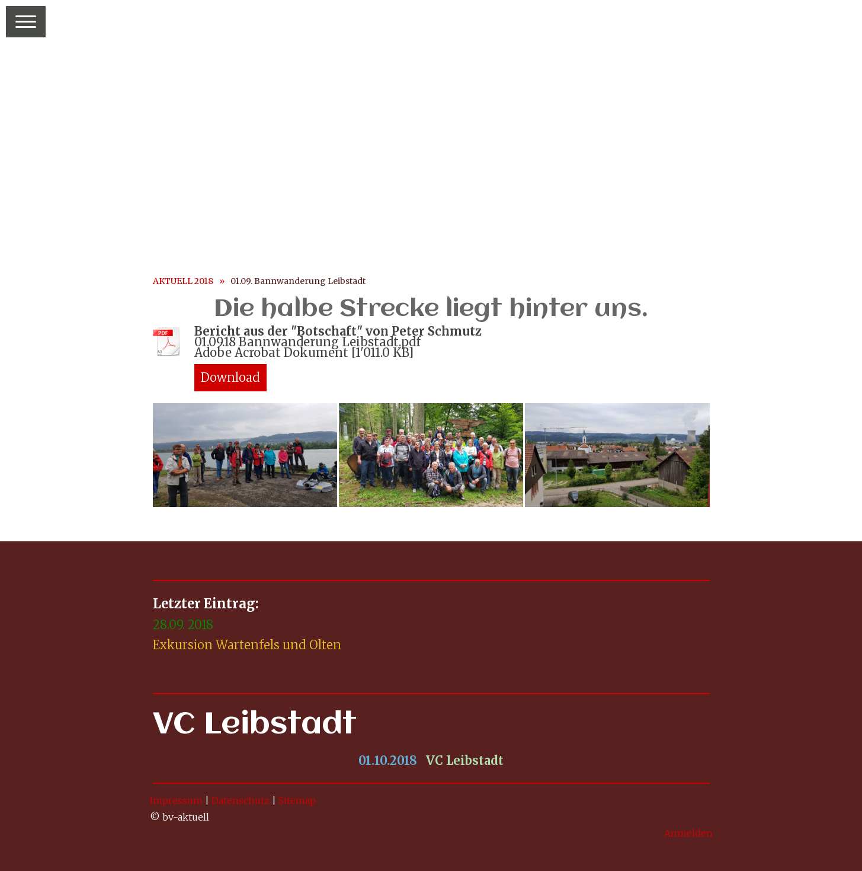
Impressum (176, 800)
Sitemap (297, 800)
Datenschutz (241, 800)
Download (230, 377)
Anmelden (688, 833)
